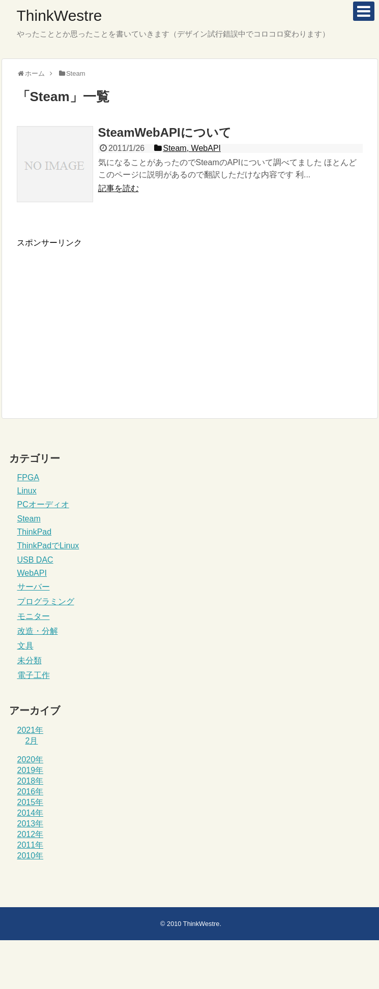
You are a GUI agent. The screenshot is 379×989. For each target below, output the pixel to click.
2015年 (30, 802)
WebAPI (32, 573)
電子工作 (33, 675)
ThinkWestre (59, 15)
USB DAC (35, 559)
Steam (29, 518)
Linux (27, 490)
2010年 (30, 855)
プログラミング (45, 601)
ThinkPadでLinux (48, 545)
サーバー (33, 586)
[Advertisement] (102, 320)
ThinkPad (34, 532)
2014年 (30, 813)
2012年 (30, 834)
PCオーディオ (43, 504)
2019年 (30, 770)
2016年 (30, 791)
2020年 (30, 759)
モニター (33, 616)
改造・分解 (37, 631)
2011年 (30, 845)
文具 (25, 645)
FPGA (28, 477)
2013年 (30, 823)
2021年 (30, 730)
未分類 (29, 660)
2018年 (30, 781)
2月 (31, 740)
